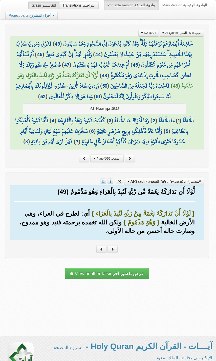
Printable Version (131, 5)
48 (104, 75)
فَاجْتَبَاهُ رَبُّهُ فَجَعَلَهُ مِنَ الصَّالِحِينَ (139, 85)
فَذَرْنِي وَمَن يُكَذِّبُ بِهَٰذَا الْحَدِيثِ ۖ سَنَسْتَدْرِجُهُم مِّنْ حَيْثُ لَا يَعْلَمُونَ (104, 49)
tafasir (44, 5)
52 (43, 96)
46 (135, 64)
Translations (78, 5)
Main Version (184, 5)
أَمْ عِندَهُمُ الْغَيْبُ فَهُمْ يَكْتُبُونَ (101, 64)
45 (39, 54)
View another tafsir (107, 273)
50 (104, 85)
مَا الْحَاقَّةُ (167, 120)
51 (98, 96)
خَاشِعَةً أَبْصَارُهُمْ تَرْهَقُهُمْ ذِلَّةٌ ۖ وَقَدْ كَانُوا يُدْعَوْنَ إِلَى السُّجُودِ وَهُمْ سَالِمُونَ (128, 43)
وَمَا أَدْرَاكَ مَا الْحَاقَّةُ (131, 120)
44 (98, 54)
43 (57, 43)
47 (66, 64)
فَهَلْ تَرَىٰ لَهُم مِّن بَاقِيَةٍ (51, 141)
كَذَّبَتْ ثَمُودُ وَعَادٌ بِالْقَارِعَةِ (81, 120)
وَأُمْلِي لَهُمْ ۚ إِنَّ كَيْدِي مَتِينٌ (69, 54)
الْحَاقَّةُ (188, 120)
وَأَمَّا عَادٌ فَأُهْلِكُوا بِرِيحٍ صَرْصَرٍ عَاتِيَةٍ (129, 131)
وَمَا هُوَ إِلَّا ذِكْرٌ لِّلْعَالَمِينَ (71, 96)
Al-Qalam (181, 33)
